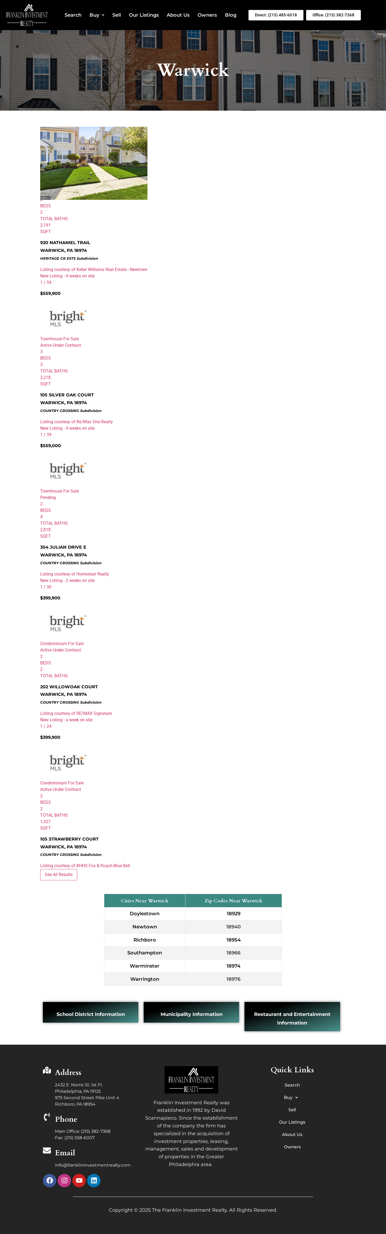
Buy (97, 15)
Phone (66, 1119)
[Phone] (47, 1117)
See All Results (59, 874)
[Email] (47, 1151)
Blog (230, 15)
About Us (178, 15)
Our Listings (144, 15)
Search (73, 15)
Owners (207, 15)
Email (65, 1153)
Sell (116, 15)
